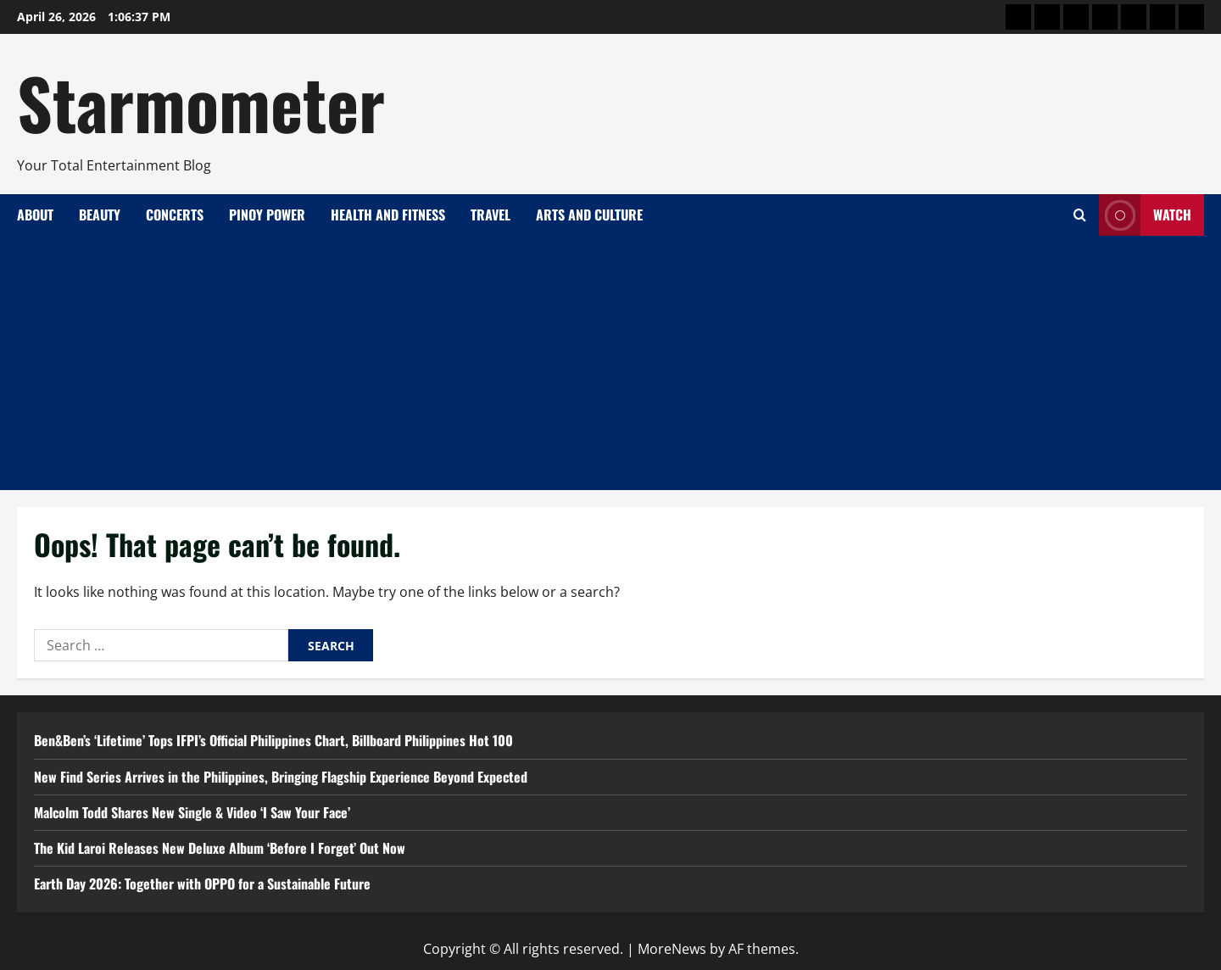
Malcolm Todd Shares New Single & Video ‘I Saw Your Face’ (192, 812)
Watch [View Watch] (1145, 215)
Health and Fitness (388, 214)
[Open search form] (1079, 214)
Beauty (99, 214)
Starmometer (201, 102)
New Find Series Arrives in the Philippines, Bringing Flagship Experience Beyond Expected (280, 777)
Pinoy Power (267, 214)
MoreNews (672, 948)
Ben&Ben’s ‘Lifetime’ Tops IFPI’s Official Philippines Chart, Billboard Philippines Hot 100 (273, 740)
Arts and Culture (589, 214)
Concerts (175, 214)
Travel (490, 214)
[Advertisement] (610, 363)
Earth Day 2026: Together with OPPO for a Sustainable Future (202, 883)
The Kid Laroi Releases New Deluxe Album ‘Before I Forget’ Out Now (219, 848)
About (35, 214)
